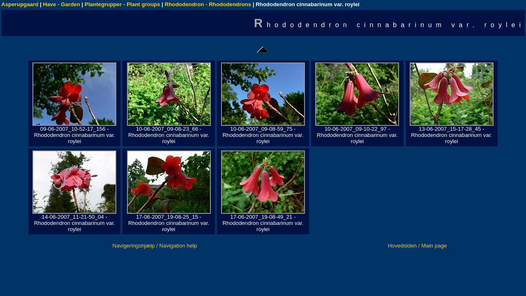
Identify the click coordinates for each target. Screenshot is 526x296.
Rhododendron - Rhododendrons (208, 4)
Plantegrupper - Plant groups (122, 4)
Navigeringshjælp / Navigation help (155, 246)
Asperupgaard (19, 4)
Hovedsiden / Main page (417, 246)
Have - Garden (61, 4)
